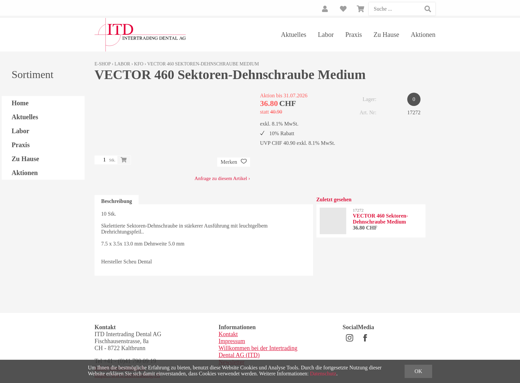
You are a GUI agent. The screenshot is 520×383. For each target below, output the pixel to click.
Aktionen (423, 34)
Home (20, 103)
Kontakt (228, 334)
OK (418, 371)
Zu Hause (386, 34)
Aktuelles (293, 34)
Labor (326, 34)
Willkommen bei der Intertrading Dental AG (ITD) (258, 351)
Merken (234, 162)
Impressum (232, 341)
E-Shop (103, 63)
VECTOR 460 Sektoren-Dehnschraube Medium (203, 63)
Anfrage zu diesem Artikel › (222, 178)
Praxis (353, 34)
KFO (138, 63)
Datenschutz (323, 373)
